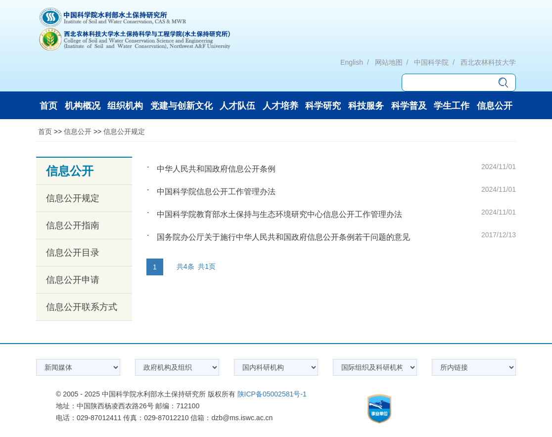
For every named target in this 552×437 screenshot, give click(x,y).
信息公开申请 (72, 280)
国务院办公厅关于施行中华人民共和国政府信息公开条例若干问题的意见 (283, 237)
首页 (45, 131)
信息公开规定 (124, 131)
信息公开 (78, 131)
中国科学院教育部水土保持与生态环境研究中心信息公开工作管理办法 (279, 214)
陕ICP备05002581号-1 (272, 394)
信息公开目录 (72, 253)
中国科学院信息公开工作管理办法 (216, 191)
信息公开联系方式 (81, 307)
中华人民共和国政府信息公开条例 (216, 169)
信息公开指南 (72, 225)
